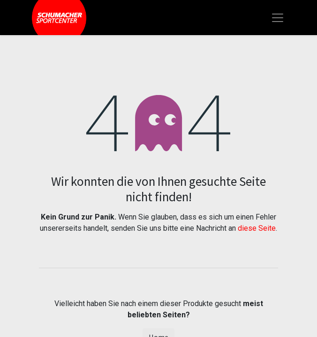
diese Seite (257, 228)
